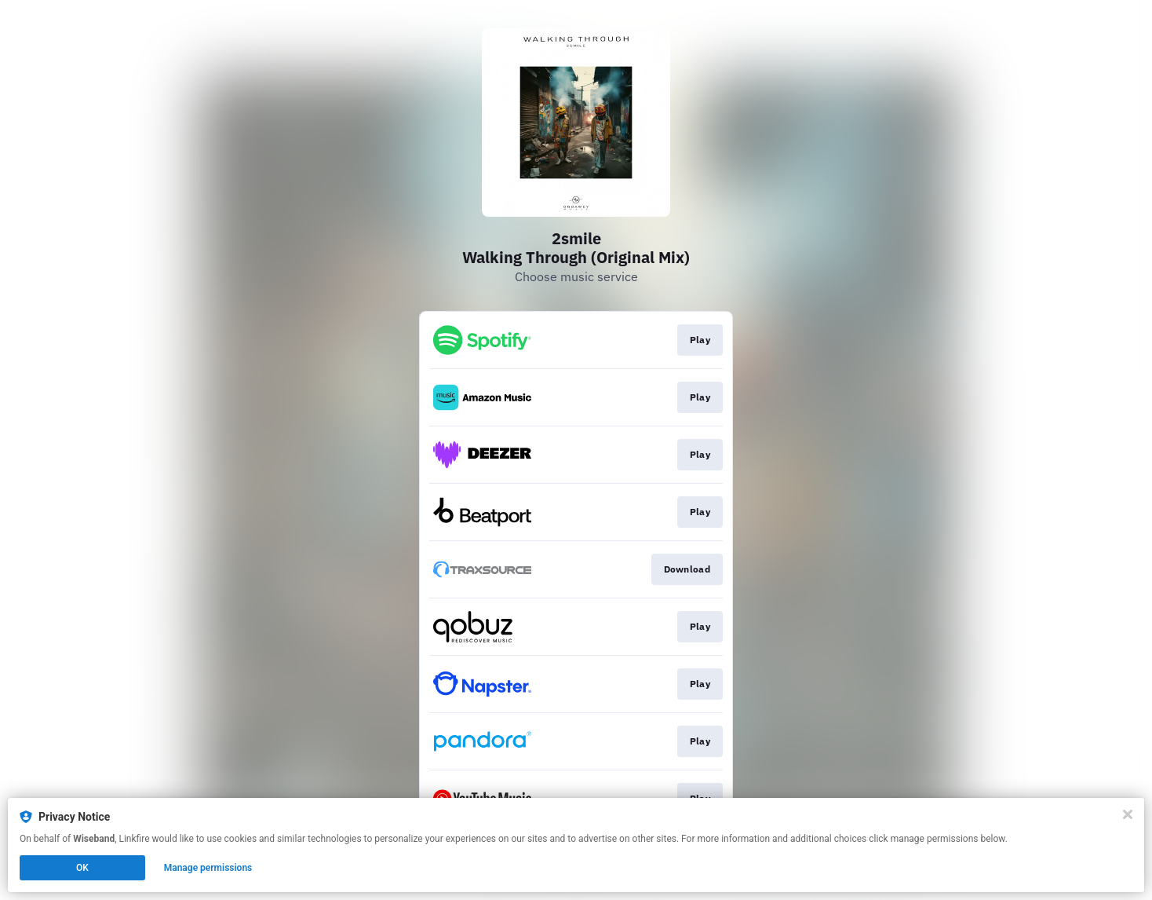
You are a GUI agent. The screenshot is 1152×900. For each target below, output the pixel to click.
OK (82, 867)
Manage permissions (208, 867)
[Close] (1127, 814)
